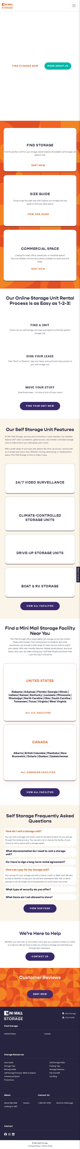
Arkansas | (30, 691)
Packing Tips (55, 1066)
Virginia (43, 701)
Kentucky (36, 694)
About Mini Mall (10, 1103)
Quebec (43, 756)
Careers (26, 1103)
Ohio (47, 698)
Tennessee (20, 701)
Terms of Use (47, 1146)
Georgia (53, 691)
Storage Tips (9, 1066)
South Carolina (61, 698)
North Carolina (33, 698)
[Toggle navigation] (74, 5)
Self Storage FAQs (57, 1062)
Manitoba (53, 753)
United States (40, 681)
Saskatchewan (59, 756)
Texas (32, 701)
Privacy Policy (34, 1146)
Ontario (32, 756)
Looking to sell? (10, 1106)
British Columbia (35, 753)
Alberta (18, 753)
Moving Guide (10, 1069)
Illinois (63, 691)
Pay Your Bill (55, 1073)
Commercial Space (12, 1076)
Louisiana (49, 694)
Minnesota (64, 694)
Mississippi (15, 698)
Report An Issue (78, 574)
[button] (40, 831)
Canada (40, 742)
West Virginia (58, 701)
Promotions (9, 1080)
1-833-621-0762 (44, 1103)
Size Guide (8, 1062)
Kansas (24, 694)
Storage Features (57, 1069)
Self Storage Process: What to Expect (20, 1073)
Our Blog (53, 1076)
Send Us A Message (64, 1103)
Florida (41, 691)
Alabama (16, 691)
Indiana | (14, 694)
